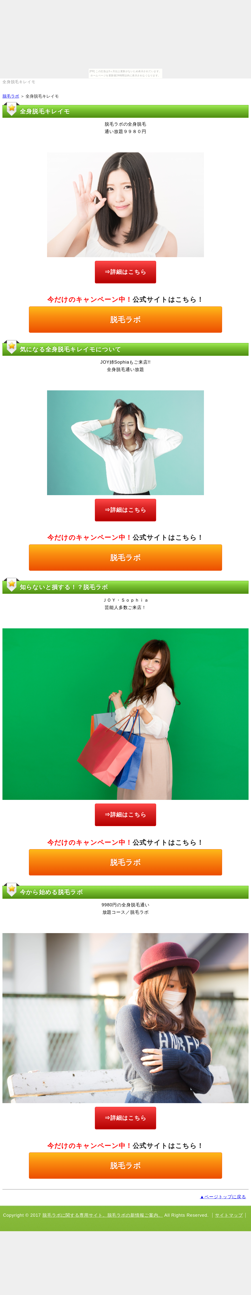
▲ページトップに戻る (223, 1196)
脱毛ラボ (10, 96)
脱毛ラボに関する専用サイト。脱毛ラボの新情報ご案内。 (102, 1215)
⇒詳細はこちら (125, 272)
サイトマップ (229, 1215)
